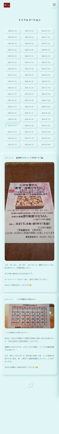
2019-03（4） (46, 145)
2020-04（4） (29, 119)
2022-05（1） (12, 81)
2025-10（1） (46, 31)
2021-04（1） (29, 94)
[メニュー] (54, 5)
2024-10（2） (29, 50)
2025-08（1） (29, 37)
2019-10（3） (29, 132)
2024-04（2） (12, 56)
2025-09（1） (12, 37)
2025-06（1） (12, 43)
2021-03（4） (46, 94)
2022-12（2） (12, 75)
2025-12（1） (29, 31)
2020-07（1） (29, 113)
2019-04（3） (29, 145)
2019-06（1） (46, 138)
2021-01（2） (29, 100)
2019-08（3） (12, 138)
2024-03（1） (29, 56)
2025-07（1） (46, 37)
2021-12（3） (29, 88)
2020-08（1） (12, 113)
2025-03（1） (46, 43)
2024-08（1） (46, 50)
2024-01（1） (46, 56)
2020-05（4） (12, 119)
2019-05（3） (12, 145)
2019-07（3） (29, 138)
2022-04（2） (29, 81)
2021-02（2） (12, 100)
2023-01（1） (46, 69)
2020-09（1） (46, 107)
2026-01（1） (12, 31)
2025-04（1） (29, 43)
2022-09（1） (29, 75)
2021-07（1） (12, 94)
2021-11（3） (46, 88)
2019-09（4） (46, 132)
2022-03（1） (46, 81)
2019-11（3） (12, 132)
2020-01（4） (29, 126)
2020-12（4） (46, 100)
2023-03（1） (29, 69)
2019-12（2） (46, 126)
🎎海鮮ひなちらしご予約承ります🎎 (29, 159)
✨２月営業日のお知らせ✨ (26, 301)
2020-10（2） (29, 107)
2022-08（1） (46, 75)
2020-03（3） (46, 119)
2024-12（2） (12, 50)
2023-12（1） (12, 62)
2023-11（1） (29, 62)
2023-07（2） (46, 62)
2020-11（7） (12, 107)
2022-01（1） (12, 88)
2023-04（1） (12, 69)
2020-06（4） (46, 113)
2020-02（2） (12, 126)
